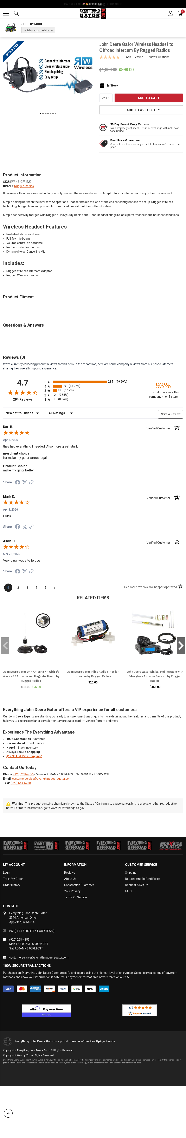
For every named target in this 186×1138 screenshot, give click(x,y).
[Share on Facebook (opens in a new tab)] (17, 482)
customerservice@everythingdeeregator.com (41, 778)
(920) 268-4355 (23, 774)
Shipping (130, 872)
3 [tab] (45, 113)
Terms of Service (75, 897)
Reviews (69, 872)
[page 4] (36, 587)
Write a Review (170, 414)
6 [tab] (53, 113)
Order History (11, 885)
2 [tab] (43, 113)
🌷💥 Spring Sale (93, 4)
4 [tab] (48, 113)
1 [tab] (40, 113)
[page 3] (27, 587)
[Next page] (54, 587)
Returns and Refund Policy (142, 878)
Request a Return (136, 885)
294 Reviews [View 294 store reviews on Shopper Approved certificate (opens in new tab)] (28, 399)
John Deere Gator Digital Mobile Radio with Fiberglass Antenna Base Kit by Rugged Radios (155, 676)
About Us (70, 878)
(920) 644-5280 (21, 783)
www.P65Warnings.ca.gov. (68, 808)
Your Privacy (72, 891)
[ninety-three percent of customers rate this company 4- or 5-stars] (163, 390)
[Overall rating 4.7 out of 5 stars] (23, 392)
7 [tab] (55, 113)
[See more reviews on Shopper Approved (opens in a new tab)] (31, 482)
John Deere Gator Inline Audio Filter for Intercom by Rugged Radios (93, 673)
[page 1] (8, 588)
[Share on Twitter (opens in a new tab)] (24, 482)
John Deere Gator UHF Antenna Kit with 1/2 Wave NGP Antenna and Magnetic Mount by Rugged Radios (31, 676)
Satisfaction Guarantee (79, 885)
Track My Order (13, 878)
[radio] (93, 382)
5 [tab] (50, 113)
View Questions (159, 57)
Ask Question (134, 57)
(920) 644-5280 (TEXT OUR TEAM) (31, 931)
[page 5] (45, 587)
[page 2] (18, 587)
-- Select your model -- (37, 30)
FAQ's (128, 891)
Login (6, 872)
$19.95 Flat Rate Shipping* (24, 756)
